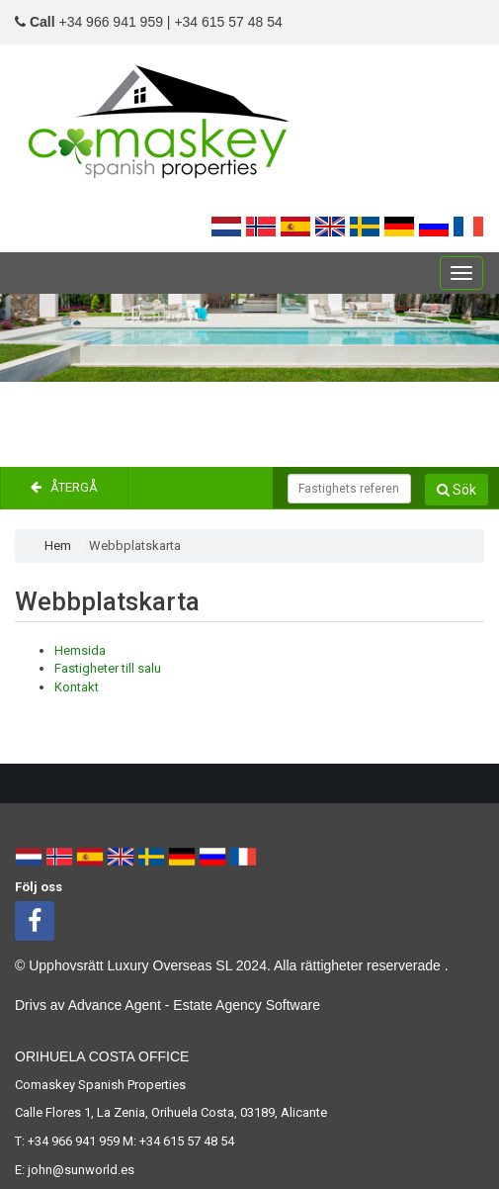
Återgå (64, 487)
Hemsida (80, 650)
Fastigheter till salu (107, 668)
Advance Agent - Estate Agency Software (194, 1005)
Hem (57, 545)
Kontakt (76, 687)
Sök (456, 490)
